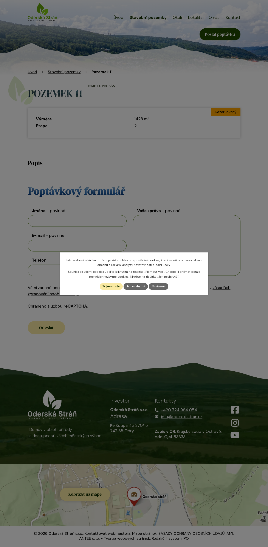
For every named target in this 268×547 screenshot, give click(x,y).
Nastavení (159, 286)
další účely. (163, 265)
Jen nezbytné (136, 286)
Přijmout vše (111, 286)
